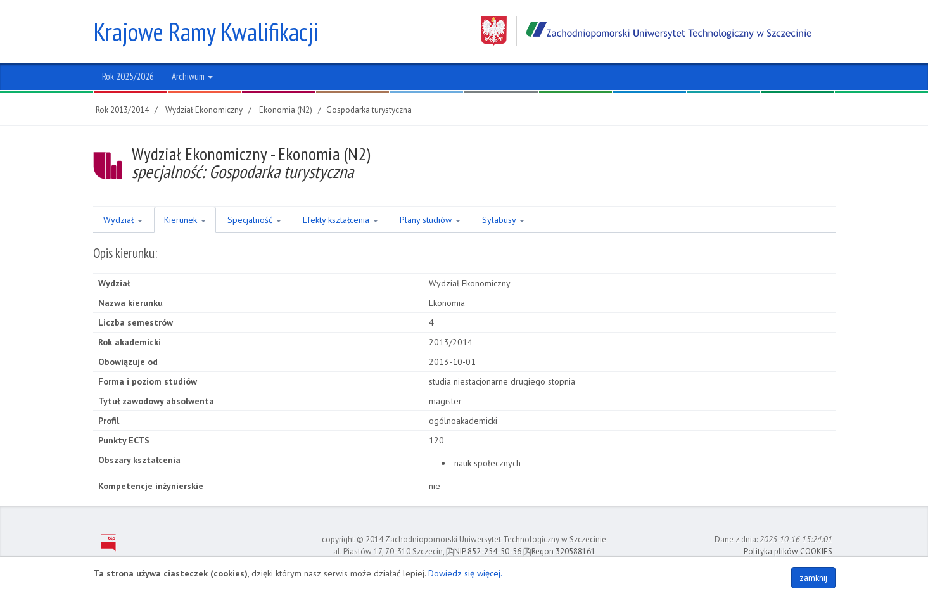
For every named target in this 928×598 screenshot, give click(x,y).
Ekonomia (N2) (285, 110)
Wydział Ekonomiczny (204, 110)
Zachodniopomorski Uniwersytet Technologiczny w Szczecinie (646, 31)
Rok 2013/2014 (122, 110)
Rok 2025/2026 (128, 76)
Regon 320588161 (559, 551)
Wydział (123, 220)
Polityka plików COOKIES (788, 551)
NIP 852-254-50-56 (483, 551)
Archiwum (192, 76)
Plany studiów (430, 220)
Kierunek (185, 220)
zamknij (813, 577)
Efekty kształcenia (340, 220)
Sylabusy (503, 220)
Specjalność (254, 220)
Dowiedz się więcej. (465, 573)
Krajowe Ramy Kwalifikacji (206, 32)
